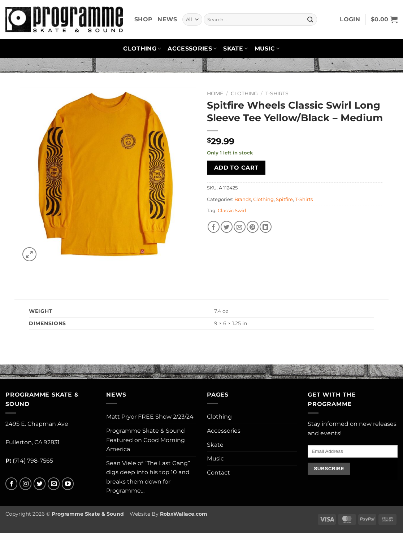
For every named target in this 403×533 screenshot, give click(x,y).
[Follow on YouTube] (68, 483)
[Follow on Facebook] (11, 483)
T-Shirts (277, 93)
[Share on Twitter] (227, 227)
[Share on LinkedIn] (266, 227)
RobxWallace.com (183, 514)
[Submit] (310, 19)
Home (215, 93)
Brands (242, 199)
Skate (235, 48)
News (167, 19)
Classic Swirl (232, 210)
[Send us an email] (54, 483)
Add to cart (236, 167)
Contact (218, 472)
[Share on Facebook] (214, 227)
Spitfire (284, 199)
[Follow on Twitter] (40, 483)
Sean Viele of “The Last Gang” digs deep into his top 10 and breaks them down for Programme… (148, 477)
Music (267, 48)
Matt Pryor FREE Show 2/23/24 (150, 416)
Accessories (192, 48)
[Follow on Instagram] (25, 483)
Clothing (142, 48)
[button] (350, 19)
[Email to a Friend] (240, 227)
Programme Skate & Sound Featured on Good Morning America (145, 440)
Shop (143, 19)
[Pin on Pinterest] (253, 227)
